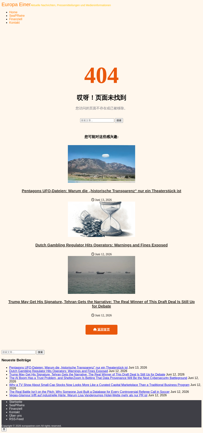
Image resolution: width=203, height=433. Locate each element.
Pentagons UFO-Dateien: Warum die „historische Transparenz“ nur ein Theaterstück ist (101, 191)
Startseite (15, 401)
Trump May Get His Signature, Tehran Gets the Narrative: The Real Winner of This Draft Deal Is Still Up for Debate (101, 304)
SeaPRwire (17, 15)
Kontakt (14, 22)
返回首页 (101, 329)
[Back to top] (4, 429)
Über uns (15, 415)
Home (13, 12)
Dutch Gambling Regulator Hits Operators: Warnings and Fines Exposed (101, 245)
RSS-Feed (16, 419)
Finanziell (15, 19)
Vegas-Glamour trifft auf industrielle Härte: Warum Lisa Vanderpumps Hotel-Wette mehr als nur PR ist (78, 395)
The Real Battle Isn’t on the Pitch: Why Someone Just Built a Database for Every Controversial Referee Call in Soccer (89, 391)
